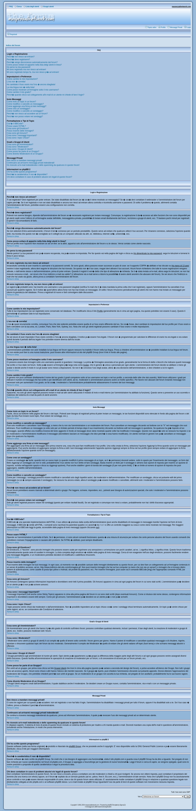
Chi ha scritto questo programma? (22, 172)
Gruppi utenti (47, 6)
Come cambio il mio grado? (19, 92)
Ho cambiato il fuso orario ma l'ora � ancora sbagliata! (31, 84)
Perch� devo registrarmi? (18, 59)
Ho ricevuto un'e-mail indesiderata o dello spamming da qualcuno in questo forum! (43, 165)
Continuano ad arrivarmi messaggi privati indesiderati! (30, 163)
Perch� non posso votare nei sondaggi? (25, 116)
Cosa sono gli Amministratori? (20, 144)
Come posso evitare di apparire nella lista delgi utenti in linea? (34, 65)
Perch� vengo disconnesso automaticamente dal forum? (32, 62)
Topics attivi (150, 27)
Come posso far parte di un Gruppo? (23, 151)
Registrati (12, 34)
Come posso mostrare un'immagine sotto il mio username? (33, 90)
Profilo (162, 27)
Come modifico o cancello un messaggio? (25, 104)
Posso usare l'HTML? (16, 126)
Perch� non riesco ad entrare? (21, 56)
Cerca (18, 6)
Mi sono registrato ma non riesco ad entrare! (26, 69)
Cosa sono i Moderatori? (18, 147)
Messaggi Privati (175, 27)
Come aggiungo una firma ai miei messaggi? (26, 106)
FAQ (10, 6)
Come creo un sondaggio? (18, 108)
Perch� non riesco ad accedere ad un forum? (27, 113)
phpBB (109, 805)
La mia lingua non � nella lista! (21, 87)
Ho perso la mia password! (18, 67)
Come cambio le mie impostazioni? (22, 79)
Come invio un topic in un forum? (21, 101)
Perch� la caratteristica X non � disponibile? (27, 174)
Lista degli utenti (31, 6)
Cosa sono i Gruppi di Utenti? (20, 149)
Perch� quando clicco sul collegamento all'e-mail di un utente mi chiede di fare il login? (45, 95)
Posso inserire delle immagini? (20, 131)
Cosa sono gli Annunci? (17, 133)
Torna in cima (13, 207)
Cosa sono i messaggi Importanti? (22, 135)
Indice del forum (13, 45)
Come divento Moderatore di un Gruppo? (25, 154)
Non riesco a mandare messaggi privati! (24, 160)
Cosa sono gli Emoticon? (18, 128)
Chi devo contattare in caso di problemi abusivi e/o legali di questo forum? (39, 177)
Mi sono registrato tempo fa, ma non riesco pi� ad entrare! (33, 72)
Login (187, 27)
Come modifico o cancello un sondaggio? (25, 111)
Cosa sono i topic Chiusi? (18, 138)
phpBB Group (75, 746)
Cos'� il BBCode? (15, 123)
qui (97, 527)
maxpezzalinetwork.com (181, 6)
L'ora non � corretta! (16, 81)
